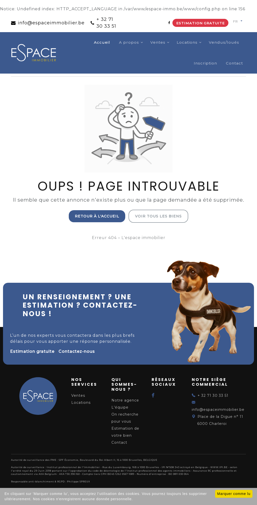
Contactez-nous (76, 351)
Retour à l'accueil (97, 216)
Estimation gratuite (200, 23)
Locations (187, 42)
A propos (129, 42)
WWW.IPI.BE (219, 467)
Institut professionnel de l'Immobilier (73, 467)
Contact (234, 63)
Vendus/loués (224, 42)
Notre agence (125, 400)
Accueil (102, 42)
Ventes (157, 42)
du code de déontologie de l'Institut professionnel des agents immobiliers (139, 470)
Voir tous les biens (158, 216)
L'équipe (119, 407)
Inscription (205, 63)
